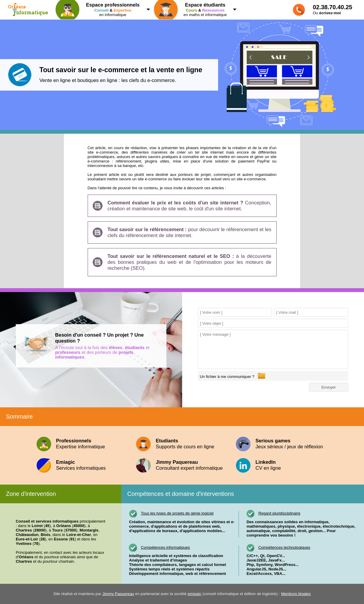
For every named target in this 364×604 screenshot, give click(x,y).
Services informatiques (82, 465)
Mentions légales (296, 594)
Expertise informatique (82, 444)
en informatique (101, 9)
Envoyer (328, 387)
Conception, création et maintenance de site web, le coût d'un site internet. (189, 206)
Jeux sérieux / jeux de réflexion (282, 444)
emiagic (194, 594)
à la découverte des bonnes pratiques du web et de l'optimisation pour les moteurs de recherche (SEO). (189, 262)
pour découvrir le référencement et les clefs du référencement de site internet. (189, 232)
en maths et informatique (193, 9)
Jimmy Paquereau (118, 594)
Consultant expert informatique (182, 465)
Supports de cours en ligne (182, 444)
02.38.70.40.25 (332, 7)
